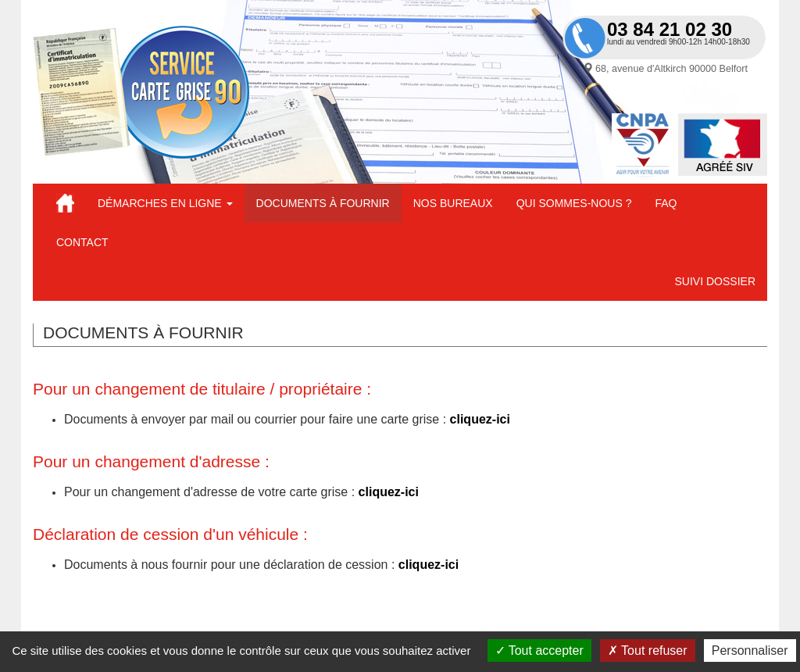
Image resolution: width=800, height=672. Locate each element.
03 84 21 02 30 (669, 29)
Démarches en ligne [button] (165, 203)
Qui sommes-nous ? (574, 203)
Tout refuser (648, 650)
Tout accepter (539, 650)
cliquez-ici (480, 419)
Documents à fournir (323, 203)
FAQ (666, 203)
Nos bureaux (453, 203)
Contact (82, 242)
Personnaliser (750, 650)
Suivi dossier (715, 281)
